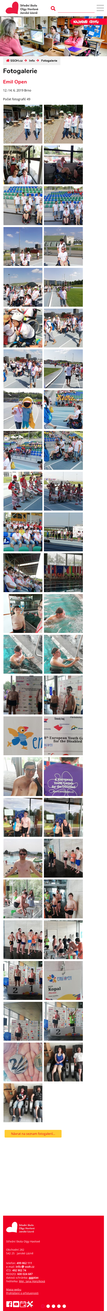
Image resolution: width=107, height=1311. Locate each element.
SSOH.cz (16, 61)
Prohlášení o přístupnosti (22, 1293)
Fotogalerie (49, 61)
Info (32, 61)
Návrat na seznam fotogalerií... (33, 1134)
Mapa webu (13, 1289)
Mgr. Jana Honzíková (32, 1281)
